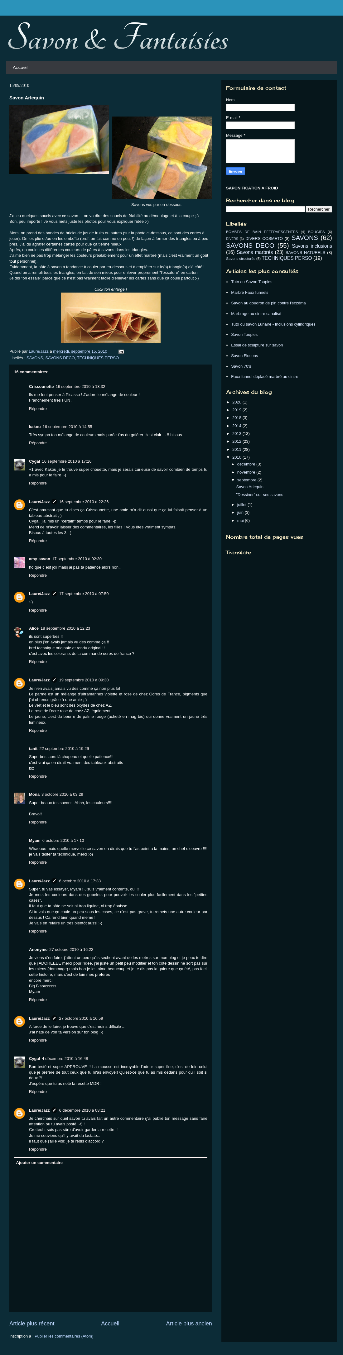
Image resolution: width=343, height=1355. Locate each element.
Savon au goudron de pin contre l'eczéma (268, 303)
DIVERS (232, 239)
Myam (35, 840)
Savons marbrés (255, 252)
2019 (237, 410)
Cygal (34, 461)
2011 (237, 449)
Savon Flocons (244, 355)
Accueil (20, 67)
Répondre (38, 408)
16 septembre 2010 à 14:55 (67, 426)
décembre (246, 464)
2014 (237, 425)
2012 (237, 441)
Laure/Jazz (39, 501)
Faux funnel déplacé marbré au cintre (264, 376)
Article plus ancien (189, 1323)
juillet (242, 504)
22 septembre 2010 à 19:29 (64, 748)
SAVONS (35, 357)
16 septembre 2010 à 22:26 (84, 501)
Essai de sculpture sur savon (257, 345)
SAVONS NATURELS (305, 252)
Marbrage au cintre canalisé (256, 313)
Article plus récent (32, 1323)
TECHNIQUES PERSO (98, 357)
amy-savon (39, 558)
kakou (35, 426)
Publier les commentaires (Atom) (64, 1336)
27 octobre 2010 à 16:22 (71, 949)
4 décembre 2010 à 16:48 (65, 1058)
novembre (246, 472)
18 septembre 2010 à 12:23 (65, 628)
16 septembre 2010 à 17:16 (66, 461)
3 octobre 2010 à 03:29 (62, 794)
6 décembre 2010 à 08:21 (82, 1110)
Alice (34, 628)
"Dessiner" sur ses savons (259, 494)
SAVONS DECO (60, 357)
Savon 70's (241, 366)
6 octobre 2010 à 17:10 (63, 840)
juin (241, 512)
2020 (237, 402)
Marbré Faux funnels (249, 292)
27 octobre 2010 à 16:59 (81, 1018)
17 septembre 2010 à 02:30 (77, 558)
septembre (247, 480)
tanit (33, 748)
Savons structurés (240, 258)
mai (241, 520)
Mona (34, 794)
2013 (237, 433)
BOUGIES (316, 232)
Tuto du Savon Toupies (251, 281)
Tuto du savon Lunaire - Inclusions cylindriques (273, 324)
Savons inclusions (312, 246)
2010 (237, 457)
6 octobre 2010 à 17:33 (80, 881)
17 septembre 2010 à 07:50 (84, 593)
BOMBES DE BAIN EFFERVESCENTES (262, 232)
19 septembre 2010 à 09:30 (84, 680)
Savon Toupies (244, 334)
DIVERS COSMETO (264, 238)
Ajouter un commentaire (39, 1162)
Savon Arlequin (249, 486)
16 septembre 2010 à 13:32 (80, 386)
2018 (237, 417)
